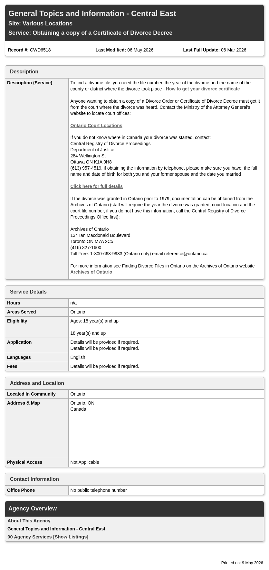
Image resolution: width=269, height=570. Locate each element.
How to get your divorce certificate (203, 88)
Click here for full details (97, 186)
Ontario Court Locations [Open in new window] (96, 125)
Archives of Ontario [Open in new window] (91, 272)
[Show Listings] (70, 536)
